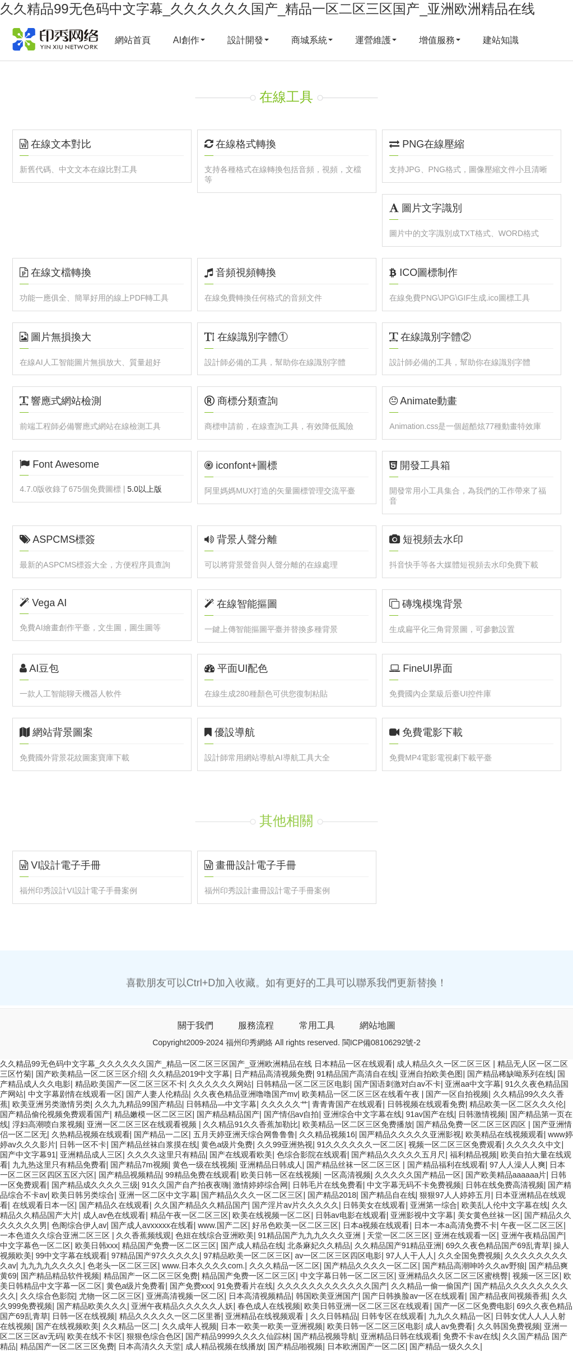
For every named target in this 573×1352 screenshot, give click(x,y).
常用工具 (317, 1025)
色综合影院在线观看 (312, 1154)
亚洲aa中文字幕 (473, 1083)
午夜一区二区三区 (532, 1225)
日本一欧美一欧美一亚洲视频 (272, 1326)
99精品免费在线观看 (201, 1174)
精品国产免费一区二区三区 (169, 1245)
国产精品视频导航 (325, 1336)
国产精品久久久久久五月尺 (398, 1154)
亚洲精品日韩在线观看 (400, 1336)
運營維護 (376, 40)
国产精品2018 (332, 1195)
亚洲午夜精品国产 (532, 1235)
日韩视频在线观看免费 (426, 1104)
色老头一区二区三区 (122, 1265)
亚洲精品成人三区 (91, 1154)
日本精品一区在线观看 (353, 1063)
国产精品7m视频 (139, 1164)
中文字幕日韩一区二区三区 (347, 1275)
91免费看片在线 (245, 1285)
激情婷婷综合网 (260, 1184)
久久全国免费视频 (469, 1255)
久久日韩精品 (333, 1316)
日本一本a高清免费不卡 (455, 1225)
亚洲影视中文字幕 (421, 1215)
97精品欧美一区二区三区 (247, 1255)
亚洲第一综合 (433, 1205)
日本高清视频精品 (260, 1295)
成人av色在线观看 (114, 1215)
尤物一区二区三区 (110, 1295)
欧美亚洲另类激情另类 (51, 1104)
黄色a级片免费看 (136, 1285)
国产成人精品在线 (252, 1245)
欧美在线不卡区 (94, 1336)
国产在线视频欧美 (67, 1326)
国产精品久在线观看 (114, 1205)
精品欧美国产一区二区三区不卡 (130, 1083)
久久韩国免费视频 (508, 1326)
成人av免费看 (449, 1326)
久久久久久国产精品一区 (418, 1174)
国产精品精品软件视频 (60, 1275)
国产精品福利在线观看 (446, 1164)
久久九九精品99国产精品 (138, 1104)
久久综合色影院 (47, 1295)
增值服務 (439, 40)
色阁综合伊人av (79, 1225)
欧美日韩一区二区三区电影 (374, 1326)
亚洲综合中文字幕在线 (362, 1114)
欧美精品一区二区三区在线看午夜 (362, 1094)
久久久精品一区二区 (284, 1265)
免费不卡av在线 (471, 1336)
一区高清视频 (347, 1174)
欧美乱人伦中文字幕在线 (505, 1205)
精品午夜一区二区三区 (189, 1215)
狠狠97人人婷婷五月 (455, 1195)
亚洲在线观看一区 (465, 1235)
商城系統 (312, 40)
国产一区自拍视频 (457, 1094)
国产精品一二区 (161, 1134)
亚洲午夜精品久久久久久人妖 (182, 1306)
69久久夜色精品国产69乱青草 (497, 1245)
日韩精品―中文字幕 (221, 1104)
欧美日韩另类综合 (83, 1195)
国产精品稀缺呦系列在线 (510, 1073)
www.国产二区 (223, 1225)
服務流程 (256, 1025)
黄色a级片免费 (227, 1144)
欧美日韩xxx (96, 1245)
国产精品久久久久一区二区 (371, 1265)
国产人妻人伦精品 (157, 1094)
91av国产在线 (430, 1114)
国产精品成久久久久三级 (95, 1184)
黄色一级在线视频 (204, 1164)
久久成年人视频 (189, 1326)
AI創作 (189, 40)
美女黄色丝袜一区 (489, 1215)
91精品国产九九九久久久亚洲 (310, 1235)
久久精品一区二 (130, 1326)
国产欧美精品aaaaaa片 (506, 1174)
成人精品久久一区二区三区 (445, 1063)
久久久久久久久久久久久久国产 (332, 1285)
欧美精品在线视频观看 (504, 1134)
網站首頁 (133, 40)
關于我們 (195, 1025)
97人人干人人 (410, 1255)
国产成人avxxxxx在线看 (152, 1225)
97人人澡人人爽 (518, 1164)
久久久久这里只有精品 (166, 1154)
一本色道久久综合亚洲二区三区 (56, 1235)
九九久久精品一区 (459, 1316)
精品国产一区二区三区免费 (151, 1275)
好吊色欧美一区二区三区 (295, 1225)
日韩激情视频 (481, 1114)
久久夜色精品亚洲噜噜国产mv (245, 1094)
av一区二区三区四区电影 (338, 1255)
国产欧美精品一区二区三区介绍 (91, 1073)
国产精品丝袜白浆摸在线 (154, 1144)
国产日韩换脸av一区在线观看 (413, 1295)
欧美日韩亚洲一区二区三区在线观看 (367, 1306)
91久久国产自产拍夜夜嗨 (185, 1184)
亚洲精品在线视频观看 (265, 1316)
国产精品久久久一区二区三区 (252, 1195)
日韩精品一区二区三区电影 (303, 1083)
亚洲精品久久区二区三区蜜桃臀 (453, 1275)
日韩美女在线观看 (374, 1205)
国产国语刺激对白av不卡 (397, 1083)
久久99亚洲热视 (285, 1144)
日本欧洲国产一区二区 (366, 1346)
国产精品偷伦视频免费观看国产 (55, 1114)
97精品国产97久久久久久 (155, 1255)
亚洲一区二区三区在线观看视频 (143, 1124)
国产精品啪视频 (295, 1346)
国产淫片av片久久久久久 (295, 1205)
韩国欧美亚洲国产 (327, 1295)
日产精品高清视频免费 (273, 1073)
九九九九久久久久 (51, 1265)
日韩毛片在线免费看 (327, 1184)
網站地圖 (377, 1025)
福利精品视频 (473, 1154)
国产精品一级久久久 (444, 1346)
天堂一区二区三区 (398, 1235)
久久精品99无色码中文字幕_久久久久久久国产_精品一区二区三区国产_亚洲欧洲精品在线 (267, 8)
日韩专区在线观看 (392, 1316)
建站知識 (501, 40)
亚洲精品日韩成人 (271, 1164)
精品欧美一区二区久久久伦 (516, 1104)
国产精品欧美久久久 (92, 1306)
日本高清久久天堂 (149, 1346)
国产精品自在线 (388, 1195)
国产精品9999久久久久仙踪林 (237, 1336)
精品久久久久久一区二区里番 (170, 1316)
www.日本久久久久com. (203, 1265)
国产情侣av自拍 (291, 1114)
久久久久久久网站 (220, 1083)
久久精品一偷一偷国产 (430, 1285)
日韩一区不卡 (82, 1144)
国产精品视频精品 (130, 1174)
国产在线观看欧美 (240, 1154)
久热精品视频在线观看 (91, 1134)
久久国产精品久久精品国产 (201, 1205)
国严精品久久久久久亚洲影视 (410, 1134)
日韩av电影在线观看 (350, 1215)
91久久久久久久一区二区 (360, 1144)
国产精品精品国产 (228, 1114)
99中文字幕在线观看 (72, 1255)
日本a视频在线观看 (376, 1225)
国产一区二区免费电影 (473, 1306)
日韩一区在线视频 (83, 1316)
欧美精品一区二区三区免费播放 (357, 1124)
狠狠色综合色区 (154, 1336)
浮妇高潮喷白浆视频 (47, 1124)
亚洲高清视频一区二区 (185, 1295)
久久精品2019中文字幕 (190, 1073)
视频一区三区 (536, 1275)
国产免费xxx (191, 1285)
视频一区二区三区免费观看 (455, 1144)
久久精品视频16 (327, 1134)
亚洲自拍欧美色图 (431, 1073)
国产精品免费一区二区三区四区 (472, 1124)
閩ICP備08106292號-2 (381, 1042)
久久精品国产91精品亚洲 (398, 1245)
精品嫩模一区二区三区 (153, 1114)
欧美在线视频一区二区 (271, 1215)
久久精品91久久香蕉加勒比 (250, 1124)
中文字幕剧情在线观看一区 (75, 1094)
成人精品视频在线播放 (224, 1346)
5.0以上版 (144, 488)
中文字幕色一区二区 (35, 1245)
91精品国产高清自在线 (356, 1073)
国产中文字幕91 (28, 1154)
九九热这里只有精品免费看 (59, 1164)
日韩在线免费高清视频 (504, 1184)
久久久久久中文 (533, 1144)
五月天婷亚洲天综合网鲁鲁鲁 (244, 1134)
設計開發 (248, 40)
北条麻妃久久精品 (318, 1245)
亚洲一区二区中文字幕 (158, 1195)
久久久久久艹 (284, 1104)
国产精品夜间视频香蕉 (508, 1295)
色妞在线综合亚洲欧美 (214, 1235)
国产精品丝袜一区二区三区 (354, 1164)
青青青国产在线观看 (347, 1104)
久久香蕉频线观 (143, 1235)
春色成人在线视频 (268, 1306)
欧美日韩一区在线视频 (280, 1174)
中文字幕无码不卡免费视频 (414, 1184)
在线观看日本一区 (43, 1205)
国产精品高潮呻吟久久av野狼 (473, 1265)
